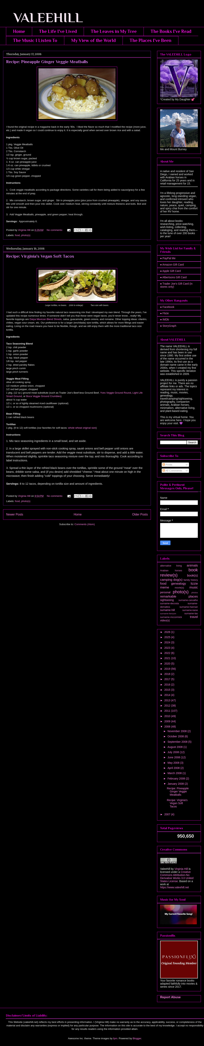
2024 (167, 642)
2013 (167, 700)
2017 (167, 679)
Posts (167, 464)
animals (192, 565)
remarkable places (179, 596)
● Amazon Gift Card (172, 264)
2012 (167, 705)
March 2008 (174, 773)
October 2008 (176, 736)
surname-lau (191, 613)
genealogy (178, 583)
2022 (167, 653)
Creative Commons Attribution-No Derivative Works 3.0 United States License (176, 876)
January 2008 (176, 783)
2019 (167, 668)
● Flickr (164, 313)
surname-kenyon (168, 613)
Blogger (137, 1038)
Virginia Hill (181, 868)
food (17, 235)
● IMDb (164, 319)
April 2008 (173, 767)
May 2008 (173, 762)
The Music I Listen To (35, 40)
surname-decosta (169, 603)
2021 (167, 658)
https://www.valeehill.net (174, 887)
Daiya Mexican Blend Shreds (45, 319)
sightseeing (167, 600)
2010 (167, 716)
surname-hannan (189, 607)
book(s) (192, 575)
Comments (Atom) (84, 524)
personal (165, 592)
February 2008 (176, 778)
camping (166, 580)
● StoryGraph (168, 325)
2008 (167, 726)
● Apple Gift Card (170, 270)
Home (19, 31)
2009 (167, 721)
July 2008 (173, 752)
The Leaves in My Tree (114, 31)
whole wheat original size (82, 427)
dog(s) (178, 580)
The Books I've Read (171, 31)
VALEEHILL (43, 17)
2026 (167, 632)
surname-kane (190, 610)
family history (191, 580)
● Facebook (167, 306)
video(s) (165, 620)
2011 (167, 710)
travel (194, 617)
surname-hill (167, 610)
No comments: (55, 230)
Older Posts (140, 514)
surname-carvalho (188, 600)
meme (164, 587)
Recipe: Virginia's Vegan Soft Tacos (40, 256)
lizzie (194, 583)
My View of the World (93, 40)
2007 (167, 814)
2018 (167, 674)
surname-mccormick (171, 617)
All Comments (172, 470)
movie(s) (179, 587)
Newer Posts (14, 514)
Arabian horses (171, 570)
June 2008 (174, 757)
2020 (167, 663)
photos (194, 592)
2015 (167, 689)
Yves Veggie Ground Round (115, 392)
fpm (115, 1038)
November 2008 (177, 731)
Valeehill (165, 868)
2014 (167, 694)
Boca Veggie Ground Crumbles (43, 396)
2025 (167, 637)
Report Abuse (170, 997)
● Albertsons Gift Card (173, 277)
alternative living (171, 565)
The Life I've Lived (58, 31)
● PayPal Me (168, 258)
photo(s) (25, 235)
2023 (167, 647)
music (193, 587)
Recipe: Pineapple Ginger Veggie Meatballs (47, 61)
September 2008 (177, 741)
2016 (167, 684)
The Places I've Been (150, 40)
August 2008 (175, 746)
